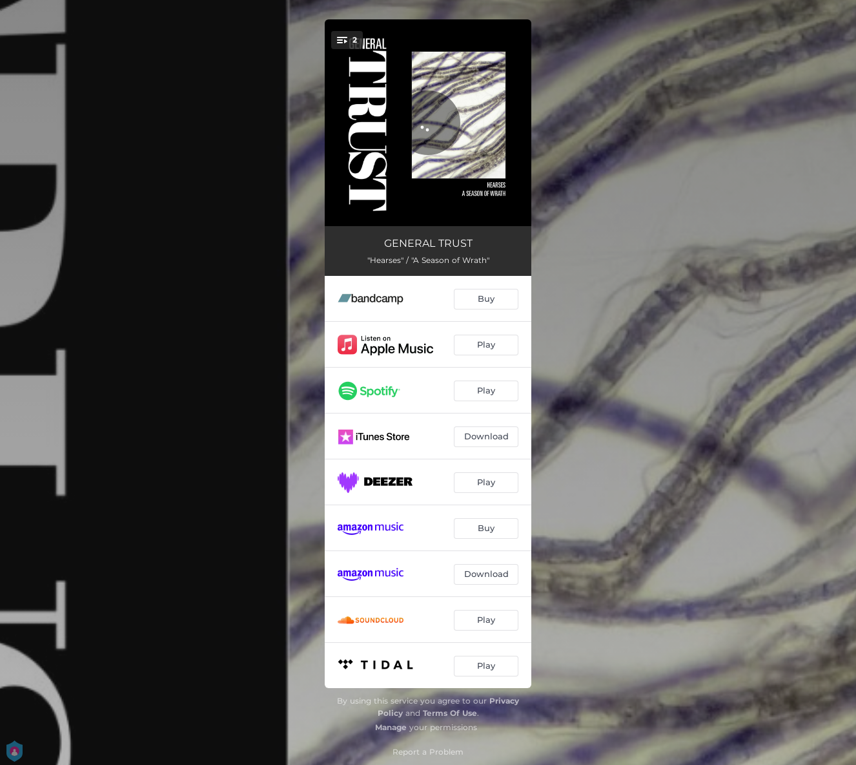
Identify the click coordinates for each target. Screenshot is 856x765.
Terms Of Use (450, 713)
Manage (391, 727)
